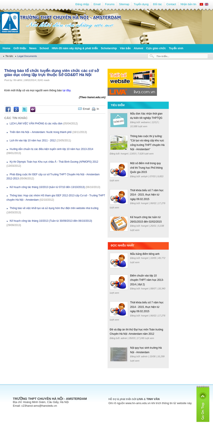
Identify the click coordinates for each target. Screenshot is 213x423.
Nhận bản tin (188, 4)
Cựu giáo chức (156, 48)
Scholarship (109, 48)
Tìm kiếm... (162, 56)
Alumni (138, 48)
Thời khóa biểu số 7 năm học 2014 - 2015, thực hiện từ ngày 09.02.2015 (146, 195)
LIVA (140, 399)
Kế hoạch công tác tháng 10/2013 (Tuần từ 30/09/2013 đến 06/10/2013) (51, 220)
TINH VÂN (153, 399)
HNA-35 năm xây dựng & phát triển (75, 48)
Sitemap (124, 4)
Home (6, 48)
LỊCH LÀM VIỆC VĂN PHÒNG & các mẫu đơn (36, 123)
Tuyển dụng (141, 4)
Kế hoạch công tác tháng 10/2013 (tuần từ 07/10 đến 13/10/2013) (47, 187)
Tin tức (9, 56)
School (44, 48)
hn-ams (18, 80)
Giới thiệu (19, 48)
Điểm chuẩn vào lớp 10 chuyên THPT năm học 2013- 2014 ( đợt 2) (147, 280)
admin (124, 338)
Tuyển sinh (176, 48)
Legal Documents (27, 56)
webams (146, 122)
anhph (144, 176)
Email (97, 4)
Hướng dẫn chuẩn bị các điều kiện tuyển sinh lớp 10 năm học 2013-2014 (51, 149)
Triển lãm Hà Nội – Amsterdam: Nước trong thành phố (41, 132)
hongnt (125, 153)
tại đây (66, 90)
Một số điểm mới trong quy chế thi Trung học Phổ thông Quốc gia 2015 (146, 168)
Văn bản (125, 48)
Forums (109, 4)
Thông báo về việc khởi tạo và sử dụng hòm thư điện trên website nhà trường (54, 208)
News (33, 48)
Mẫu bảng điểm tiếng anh (145, 253)
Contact (171, 4)
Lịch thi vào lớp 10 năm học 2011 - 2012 (33, 140)
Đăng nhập (82, 4)
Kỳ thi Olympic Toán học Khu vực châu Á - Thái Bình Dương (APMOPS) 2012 (54, 161)
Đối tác (157, 4)
